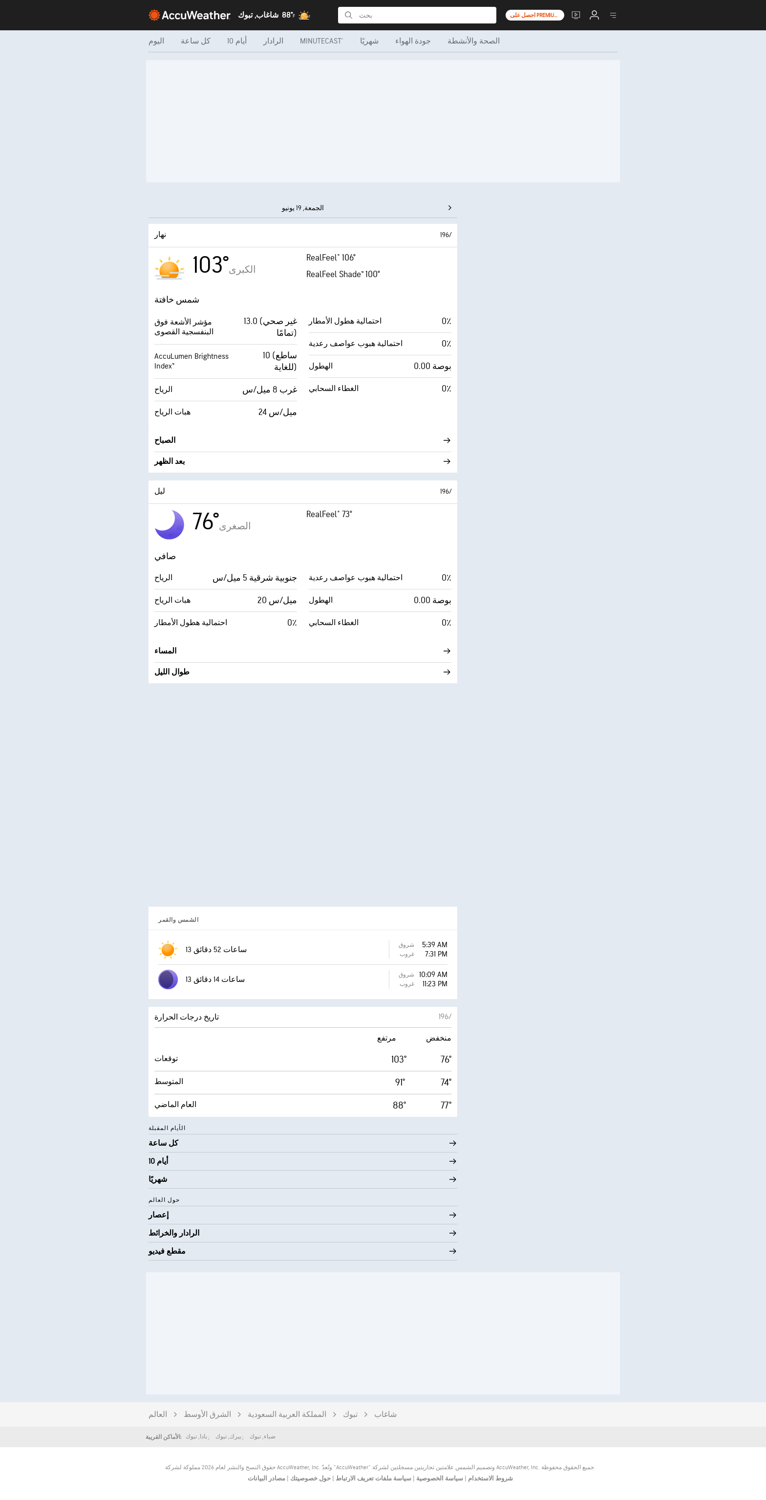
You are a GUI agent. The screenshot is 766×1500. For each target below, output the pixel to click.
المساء (302, 651)
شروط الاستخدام (490, 1478)
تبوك (350, 1414)
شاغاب (385, 1414)
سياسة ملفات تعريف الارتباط (372, 1478)
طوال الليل (302, 672)
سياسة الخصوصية (439, 1478)
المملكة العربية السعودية (287, 1414)
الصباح (302, 440)
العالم (158, 1414)
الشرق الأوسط (207, 1414)
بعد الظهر (302, 461)
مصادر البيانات (266, 1478)
